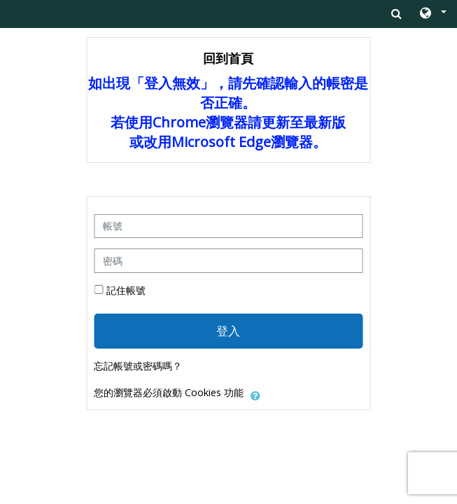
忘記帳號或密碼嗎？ (138, 365)
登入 (228, 330)
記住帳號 (126, 290)
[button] (432, 14)
